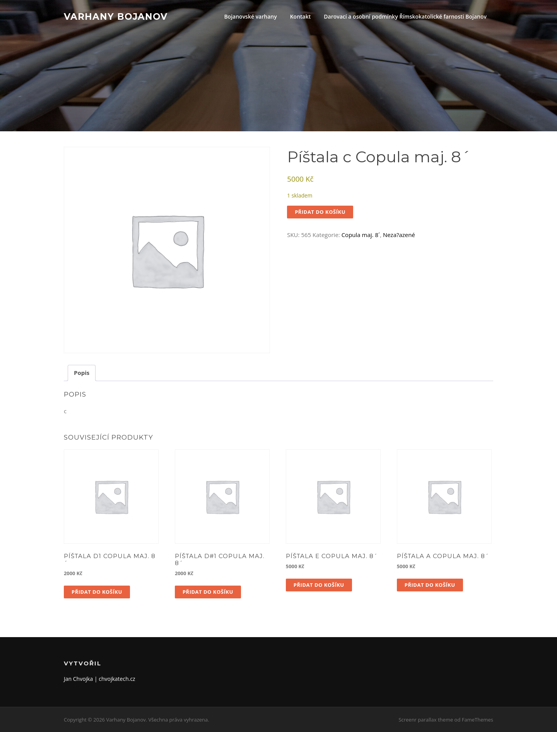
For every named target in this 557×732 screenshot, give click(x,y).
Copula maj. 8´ (361, 235)
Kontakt (300, 16)
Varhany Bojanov (115, 16)
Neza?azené (399, 235)
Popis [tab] (81, 372)
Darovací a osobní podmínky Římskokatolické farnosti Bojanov (405, 16)
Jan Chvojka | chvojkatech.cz (99, 678)
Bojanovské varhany (250, 16)
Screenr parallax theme (425, 719)
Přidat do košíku (320, 211)
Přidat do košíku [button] (97, 591)
